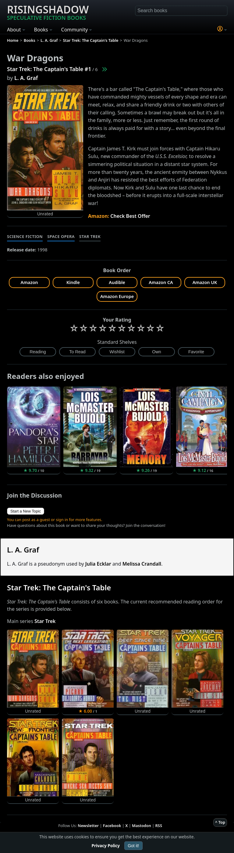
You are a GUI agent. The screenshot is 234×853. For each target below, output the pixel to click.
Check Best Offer (130, 216)
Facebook (112, 825)
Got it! (133, 845)
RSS (158, 825)
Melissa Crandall (141, 563)
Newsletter (88, 825)
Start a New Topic (25, 511)
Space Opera (61, 236)
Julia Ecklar (98, 563)
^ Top (220, 822)
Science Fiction (25, 236)
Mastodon (141, 825)
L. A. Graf (26, 77)
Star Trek (90, 236)
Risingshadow (48, 11)
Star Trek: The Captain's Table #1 (49, 69)
